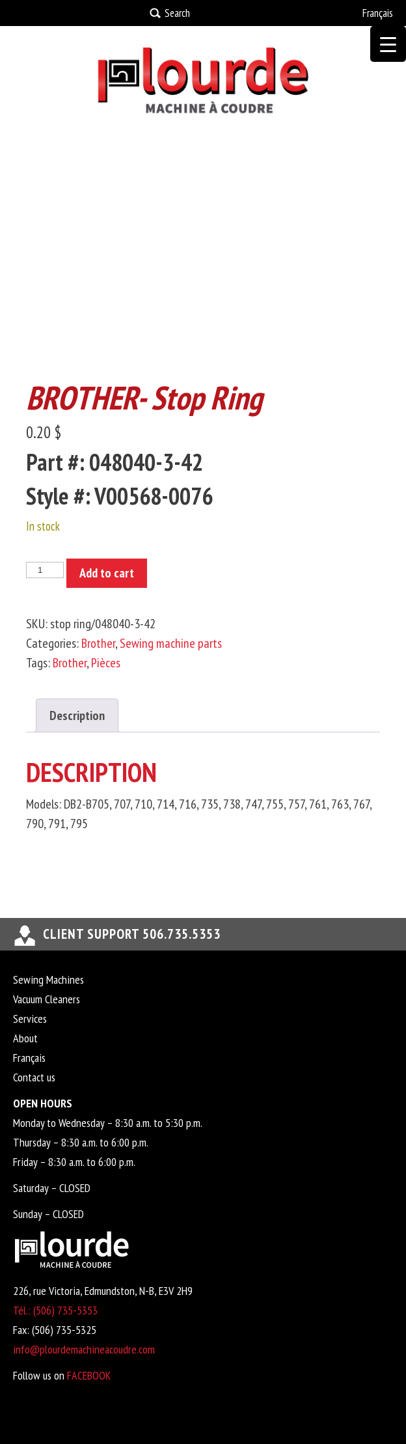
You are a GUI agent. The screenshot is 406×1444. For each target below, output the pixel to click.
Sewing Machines (48, 979)
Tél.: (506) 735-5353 (55, 1310)
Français (377, 13)
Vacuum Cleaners (46, 999)
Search (177, 13)
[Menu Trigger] (388, 44)
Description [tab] (77, 715)
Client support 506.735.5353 (132, 934)
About (25, 1038)
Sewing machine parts (171, 643)
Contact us (34, 1077)
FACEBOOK (89, 1375)
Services (30, 1018)
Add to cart (106, 572)
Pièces (105, 662)
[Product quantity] (45, 570)
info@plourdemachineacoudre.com (84, 1349)
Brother (98, 643)
